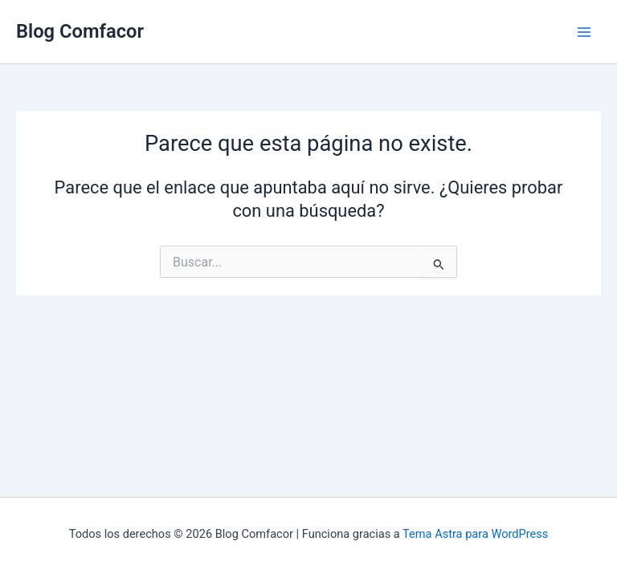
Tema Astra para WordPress (475, 534)
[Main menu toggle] (584, 32)
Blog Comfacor (80, 31)
